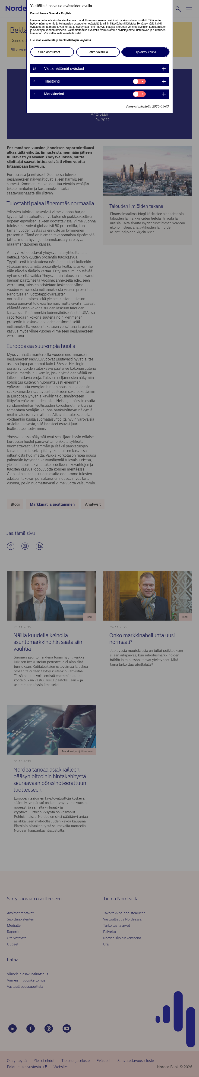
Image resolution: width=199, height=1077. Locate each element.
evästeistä (49, 40)
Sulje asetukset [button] (49, 52)
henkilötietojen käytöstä (75, 40)
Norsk (44, 13)
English (66, 13)
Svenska (54, 13)
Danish (35, 13)
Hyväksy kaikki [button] (145, 52)
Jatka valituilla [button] (98, 52)
